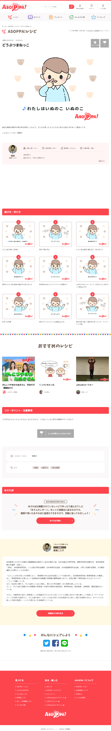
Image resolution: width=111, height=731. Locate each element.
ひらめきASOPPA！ (23, 690)
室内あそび (27, 158)
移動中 (34, 456)
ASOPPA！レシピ (13, 26)
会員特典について (82, 690)
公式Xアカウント (52, 701)
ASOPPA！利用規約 (93, 30)
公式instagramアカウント (55, 698)
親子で (45, 467)
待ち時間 (55, 467)
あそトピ (49, 687)
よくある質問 (80, 698)
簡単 (36, 467)
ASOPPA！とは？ (82, 687)
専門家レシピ (21, 698)
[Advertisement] (34, 186)
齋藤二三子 (58, 550)
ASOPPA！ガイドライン (48, 729)
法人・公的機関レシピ (24, 701)
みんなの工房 (21, 705)
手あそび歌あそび (39, 158)
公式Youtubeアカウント (54, 705)
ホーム (4, 26)
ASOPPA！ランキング (53, 690)
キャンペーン (50, 694)
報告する (102, 161)
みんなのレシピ (22, 694)
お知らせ (79, 694)
